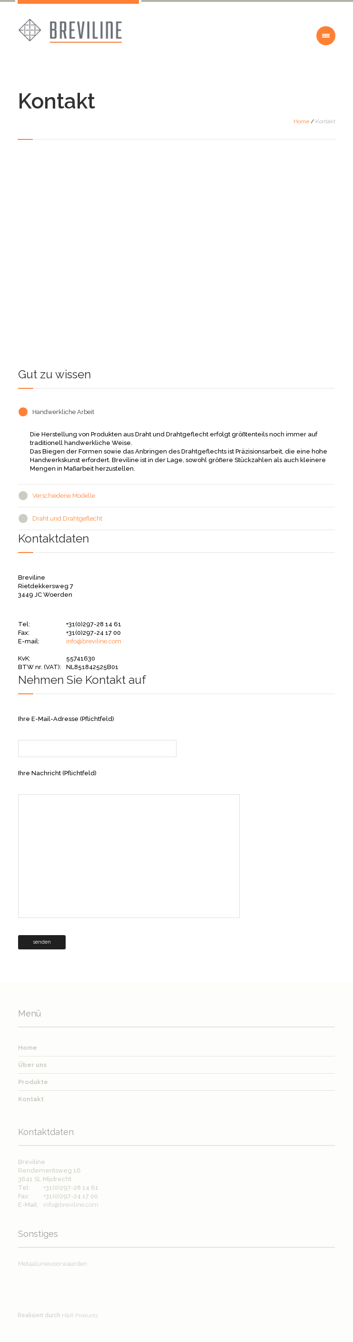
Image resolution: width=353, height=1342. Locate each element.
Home (301, 121)
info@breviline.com (93, 641)
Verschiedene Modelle (63, 495)
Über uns (32, 1064)
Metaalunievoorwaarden (52, 1263)
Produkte (33, 1081)
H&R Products (80, 1315)
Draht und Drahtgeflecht (67, 518)
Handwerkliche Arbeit (63, 411)
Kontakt (31, 1099)
